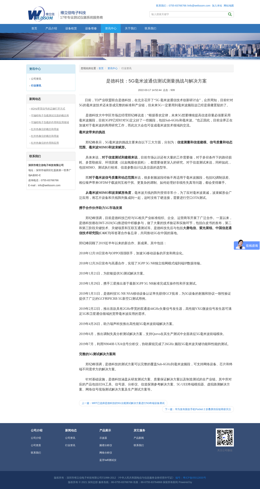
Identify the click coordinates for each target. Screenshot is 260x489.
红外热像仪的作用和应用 (45, 142)
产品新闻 (139, 437)
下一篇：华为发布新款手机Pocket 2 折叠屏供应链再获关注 (198, 409)
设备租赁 (71, 28)
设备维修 (91, 28)
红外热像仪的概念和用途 (45, 129)
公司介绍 (36, 437)
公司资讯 (36, 78)
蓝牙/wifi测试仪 (107, 460)
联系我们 (150, 28)
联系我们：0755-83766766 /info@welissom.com (183, 5)
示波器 (103, 437)
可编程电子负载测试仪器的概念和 (50, 115)
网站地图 (229, 5)
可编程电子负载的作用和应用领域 (50, 122)
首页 (34, 28)
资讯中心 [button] (111, 28)
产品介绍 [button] (51, 28)
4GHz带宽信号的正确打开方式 (48, 108)
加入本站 (217, 5)
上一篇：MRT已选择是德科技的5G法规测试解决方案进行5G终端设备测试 (123, 403)
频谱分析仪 (105, 445)
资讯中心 (113, 68)
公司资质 (36, 445)
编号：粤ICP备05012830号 (190, 477)
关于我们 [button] (130, 28)
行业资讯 (70, 445)
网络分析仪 (105, 452)
